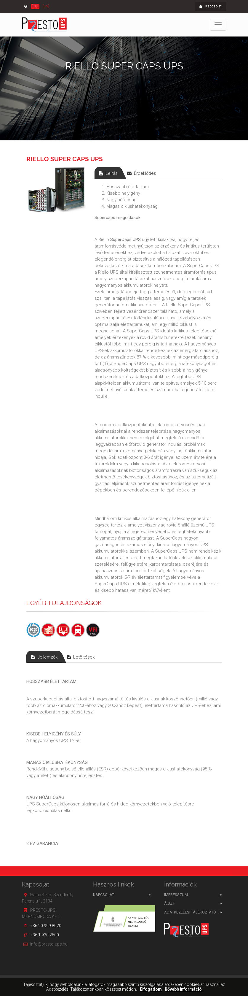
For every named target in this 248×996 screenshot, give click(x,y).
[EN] (46, 6)
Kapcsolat (210, 6)
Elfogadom (151, 989)
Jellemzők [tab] (44, 657)
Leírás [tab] (108, 173)
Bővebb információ (183, 989)
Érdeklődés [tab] (141, 173)
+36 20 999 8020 (45, 925)
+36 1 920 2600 (44, 934)
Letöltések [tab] (81, 657)
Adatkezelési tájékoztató (190, 912)
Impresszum (176, 894)
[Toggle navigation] (218, 25)
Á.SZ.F (169, 903)
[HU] (35, 6)
